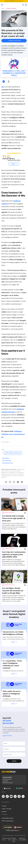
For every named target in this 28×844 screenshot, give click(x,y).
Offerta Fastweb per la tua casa (13, 1)
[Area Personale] (26, 4)
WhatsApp (18, 482)
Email (22, 482)
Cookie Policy (9, 839)
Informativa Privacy (5, 839)
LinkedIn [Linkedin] (6, 482)
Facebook (14, 482)
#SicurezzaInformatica (7, 463)
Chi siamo (4, 806)
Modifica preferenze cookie (14, 840)
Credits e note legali (6, 808)
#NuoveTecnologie (6, 460)
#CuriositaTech (5, 458)
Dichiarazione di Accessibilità (22, 839)
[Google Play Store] (19, 788)
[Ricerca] (23, 5)
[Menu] (2, 5)
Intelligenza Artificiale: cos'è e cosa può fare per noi (13, 434)
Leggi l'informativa (7, 735)
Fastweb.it (4, 811)
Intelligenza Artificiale (13, 453)
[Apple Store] (7, 788)
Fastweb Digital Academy (7, 818)
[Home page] (11, 4)
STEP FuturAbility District (8, 821)
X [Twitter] (10, 482)
